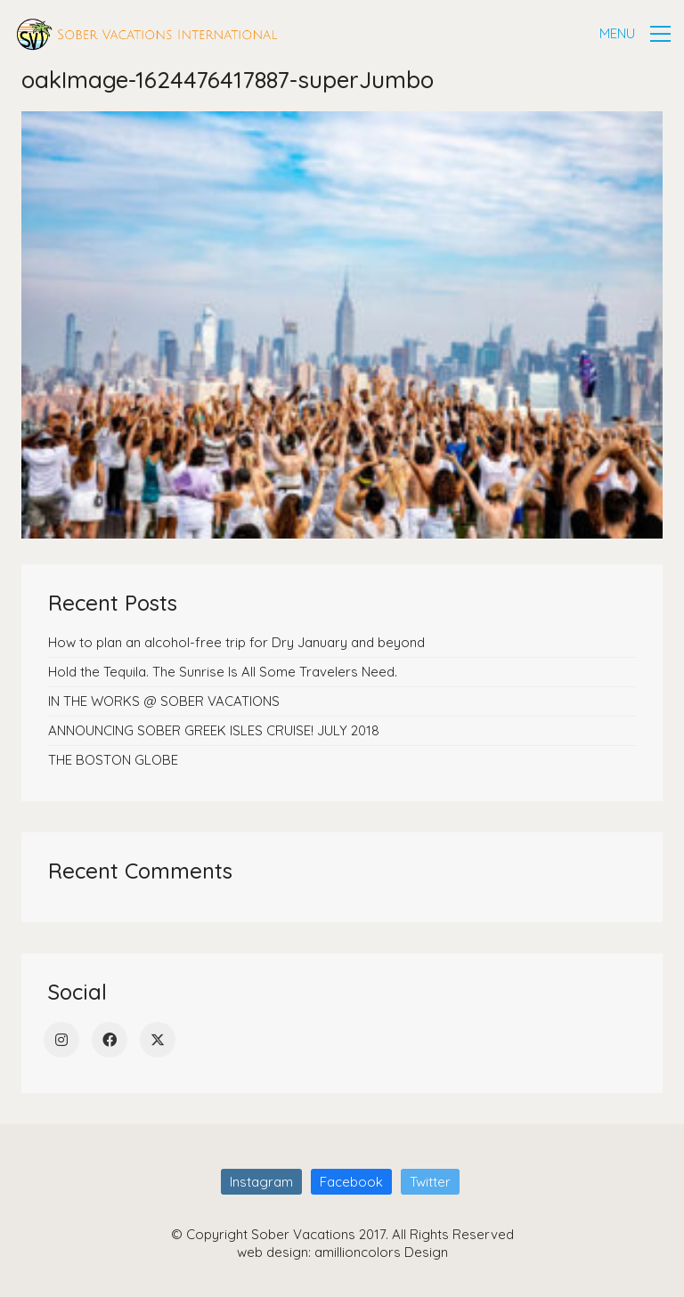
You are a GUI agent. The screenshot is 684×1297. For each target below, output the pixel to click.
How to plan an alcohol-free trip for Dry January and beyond (236, 642)
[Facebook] (109, 1040)
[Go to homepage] (147, 34)
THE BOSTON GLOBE (113, 759)
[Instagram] (61, 1040)
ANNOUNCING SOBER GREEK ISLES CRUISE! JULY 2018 (213, 730)
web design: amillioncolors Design (342, 1252)
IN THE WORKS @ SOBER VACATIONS (164, 701)
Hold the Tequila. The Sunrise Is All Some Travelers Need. (222, 671)
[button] (635, 33)
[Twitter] (157, 1040)
